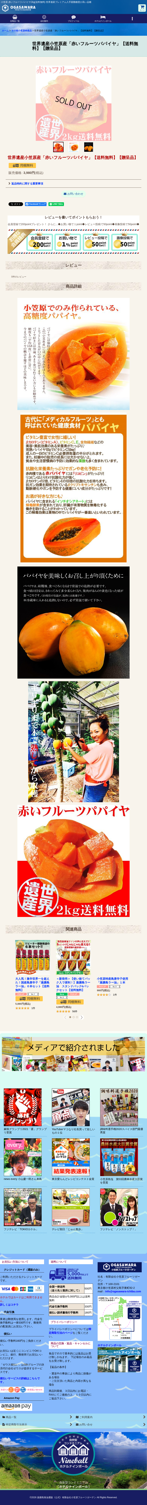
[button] (132, 18)
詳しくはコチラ (9, 1304)
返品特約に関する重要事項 (26, 183)
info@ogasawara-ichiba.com (123, 1291)
